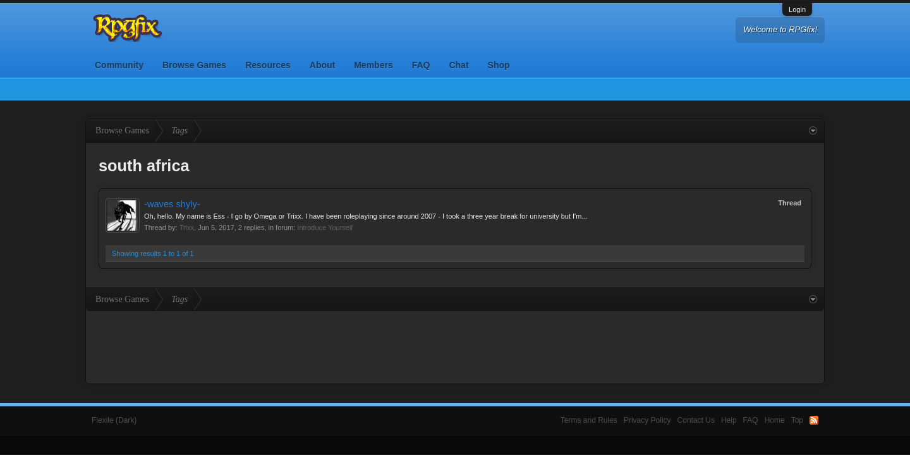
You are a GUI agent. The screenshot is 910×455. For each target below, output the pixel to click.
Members (373, 65)
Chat (458, 65)
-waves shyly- (172, 204)
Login (797, 9)
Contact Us (696, 420)
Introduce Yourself (325, 227)
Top (797, 420)
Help (729, 420)
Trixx (186, 227)
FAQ (421, 65)
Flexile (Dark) (114, 420)
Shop (499, 65)
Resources (268, 65)
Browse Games (194, 65)
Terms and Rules (589, 420)
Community (119, 65)
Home (775, 420)
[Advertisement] (455, 345)
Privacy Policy (647, 420)
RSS (814, 420)
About (322, 65)
